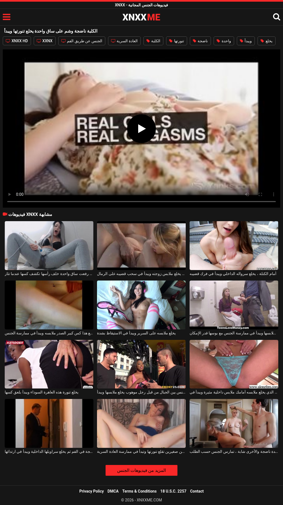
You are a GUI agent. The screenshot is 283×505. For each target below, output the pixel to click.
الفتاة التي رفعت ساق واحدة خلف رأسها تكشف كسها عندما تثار (49, 273)
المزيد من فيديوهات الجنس (141, 470)
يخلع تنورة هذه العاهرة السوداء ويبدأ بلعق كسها (41, 392)
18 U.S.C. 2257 (173, 491)
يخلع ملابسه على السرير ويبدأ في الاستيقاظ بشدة (136, 333)
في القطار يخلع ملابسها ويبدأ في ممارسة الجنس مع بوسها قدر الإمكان (234, 333)
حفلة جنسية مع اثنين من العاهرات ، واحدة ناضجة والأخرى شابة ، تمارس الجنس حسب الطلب (234, 451)
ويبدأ (246, 41)
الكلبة (153, 41)
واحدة (224, 41)
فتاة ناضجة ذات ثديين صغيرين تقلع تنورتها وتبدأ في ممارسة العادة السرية (141, 451)
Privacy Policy (91, 491)
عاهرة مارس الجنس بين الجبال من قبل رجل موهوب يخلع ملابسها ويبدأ (141, 392)
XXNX (45, 41)
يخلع (266, 41)
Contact (197, 491)
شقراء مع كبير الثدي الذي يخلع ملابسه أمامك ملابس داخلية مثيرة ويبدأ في (234, 392)
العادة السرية (124, 41)
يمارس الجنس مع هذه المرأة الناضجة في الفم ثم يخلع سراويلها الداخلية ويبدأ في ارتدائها (49, 451)
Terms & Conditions (139, 491)
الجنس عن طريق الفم (81, 41)
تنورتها (176, 41)
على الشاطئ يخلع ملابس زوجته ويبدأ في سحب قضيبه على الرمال (141, 273)
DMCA (113, 491)
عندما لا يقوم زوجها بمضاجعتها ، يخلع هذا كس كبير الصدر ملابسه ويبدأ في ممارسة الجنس (49, 333)
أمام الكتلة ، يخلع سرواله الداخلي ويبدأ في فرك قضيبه (233, 273)
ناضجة (200, 41)
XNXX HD (17, 41)
